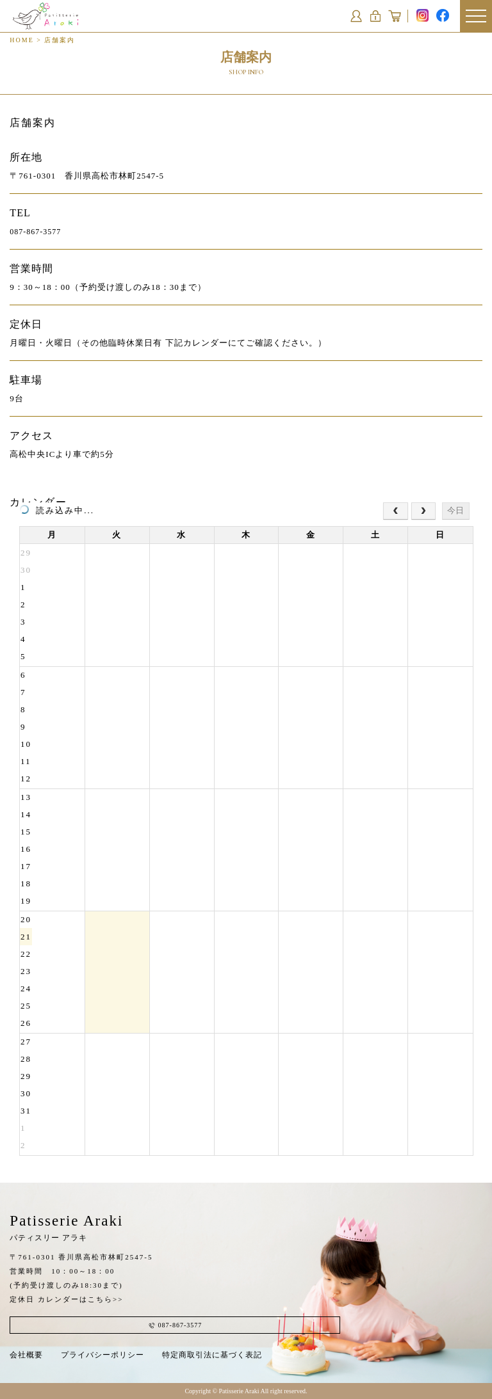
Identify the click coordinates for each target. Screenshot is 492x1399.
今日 (455, 510)
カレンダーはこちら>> (80, 1299)
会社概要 (26, 1354)
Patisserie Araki (66, 1227)
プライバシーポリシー (102, 1354)
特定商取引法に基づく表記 (212, 1354)
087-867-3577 (35, 231)
